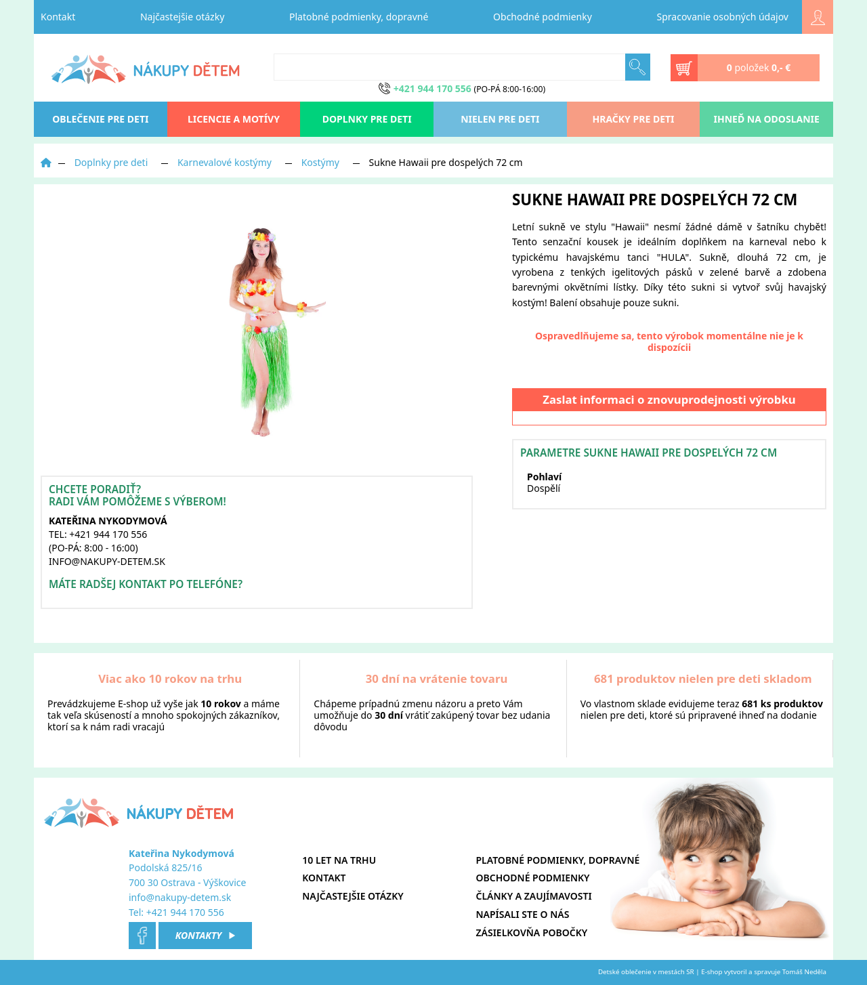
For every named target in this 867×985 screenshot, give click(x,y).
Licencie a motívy (234, 118)
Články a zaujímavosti (534, 895)
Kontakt (58, 16)
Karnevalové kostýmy (224, 162)
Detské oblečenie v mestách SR (646, 971)
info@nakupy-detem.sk (180, 897)
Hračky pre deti (634, 118)
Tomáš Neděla (804, 971)
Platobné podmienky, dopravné (358, 16)
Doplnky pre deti (367, 118)
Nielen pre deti (500, 118)
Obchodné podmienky (542, 16)
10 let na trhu (339, 860)
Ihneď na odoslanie (767, 118)
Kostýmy (320, 162)
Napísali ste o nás (523, 914)
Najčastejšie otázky (182, 16)
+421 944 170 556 (185, 912)
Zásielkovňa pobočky (532, 932)
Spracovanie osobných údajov (722, 16)
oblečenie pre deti (100, 118)
